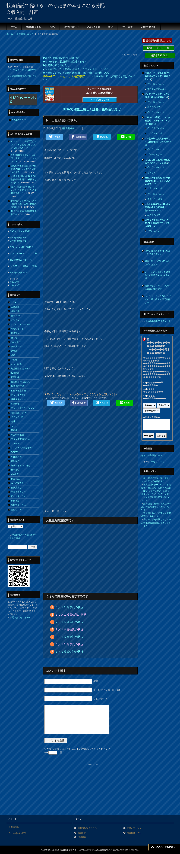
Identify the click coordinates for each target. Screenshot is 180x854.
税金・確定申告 (18, 390)
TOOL (52, 27)
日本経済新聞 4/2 (18, 241)
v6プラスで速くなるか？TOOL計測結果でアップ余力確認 (157, 223)
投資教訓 (15, 373)
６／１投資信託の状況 (69, 644)
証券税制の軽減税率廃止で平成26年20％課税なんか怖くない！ (156, 506)
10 (153, 226)
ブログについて (18, 492)
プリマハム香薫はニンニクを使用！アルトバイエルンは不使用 (157, 120)
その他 (14, 359)
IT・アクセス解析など (21, 448)
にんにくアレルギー (20, 324)
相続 (13, 355)
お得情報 (15, 404)
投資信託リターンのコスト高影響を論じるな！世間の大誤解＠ (23, 203)
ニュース (15, 443)
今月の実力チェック (20, 483)
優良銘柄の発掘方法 (20, 382)
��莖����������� (154, 397)
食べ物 (14, 337)
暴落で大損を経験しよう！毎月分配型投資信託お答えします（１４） (156, 522)
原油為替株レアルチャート (158, 321)
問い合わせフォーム (21, 617)
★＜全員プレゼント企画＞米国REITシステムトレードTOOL (76, 69)
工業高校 (15, 307)
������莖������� (153, 384)
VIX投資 (15, 474)
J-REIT (14, 452)
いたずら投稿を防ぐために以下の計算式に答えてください (77, 748)
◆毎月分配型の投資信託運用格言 (61, 57)
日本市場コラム (18, 496)
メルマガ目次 (93, 27)
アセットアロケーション (22, 408)
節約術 (14, 430)
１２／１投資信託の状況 (70, 614)
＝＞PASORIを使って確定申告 (22, 70)
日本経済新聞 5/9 (18, 237)
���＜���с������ (153, 390)
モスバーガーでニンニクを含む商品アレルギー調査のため (157, 76)
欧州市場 (15, 501)
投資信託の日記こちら (157, 40)
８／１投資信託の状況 (69, 629)
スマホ (14, 351)
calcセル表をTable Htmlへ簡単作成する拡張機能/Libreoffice (157, 207)
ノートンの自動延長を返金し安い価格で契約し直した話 (157, 275)
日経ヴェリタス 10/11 (20, 231)
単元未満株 (16, 456)
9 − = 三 (53, 752)
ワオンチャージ (157, 462)
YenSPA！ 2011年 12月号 (23, 266)
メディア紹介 (17, 417)
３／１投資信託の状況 (69, 636)
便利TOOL (16, 315)
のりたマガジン (71, 27)
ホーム (14, 27)
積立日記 (15, 479)
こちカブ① (15, 282)
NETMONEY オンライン (21, 260)
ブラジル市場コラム (20, 439)
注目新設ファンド (19, 412)
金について (16, 509)
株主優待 (15, 470)
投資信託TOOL (18, 386)
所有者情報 (14, 827)
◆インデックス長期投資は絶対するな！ (65, 61)
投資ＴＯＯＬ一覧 (158, 48)
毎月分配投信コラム (20, 368)
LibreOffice (16, 342)
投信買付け (16, 333)
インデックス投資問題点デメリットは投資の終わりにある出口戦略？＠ (23, 144)
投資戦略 (15, 377)
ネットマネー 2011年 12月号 (23, 253)
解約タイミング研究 (20, 465)
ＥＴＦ (14, 426)
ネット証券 (127, 27)
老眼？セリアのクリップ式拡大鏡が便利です (157, 287)
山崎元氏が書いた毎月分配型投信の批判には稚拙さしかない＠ (23, 179)
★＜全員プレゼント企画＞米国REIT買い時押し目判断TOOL (76, 72)
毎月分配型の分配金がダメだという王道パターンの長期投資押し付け (23, 190)
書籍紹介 (15, 461)
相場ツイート (17, 329)
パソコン (15, 320)
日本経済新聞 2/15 (18, 272)
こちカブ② (15, 285)
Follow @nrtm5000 (17, 833)
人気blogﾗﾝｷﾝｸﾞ (148, 27)
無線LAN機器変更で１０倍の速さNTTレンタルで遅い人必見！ (23, 169)
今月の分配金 (17, 434)
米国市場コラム (18, 505)
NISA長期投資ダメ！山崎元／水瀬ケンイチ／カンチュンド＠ (23, 158)
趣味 (13, 421)
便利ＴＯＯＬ (160, 55)
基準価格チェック (72, 128)
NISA (110, 27)
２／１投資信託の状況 (69, 622)
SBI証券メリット (20, 119)
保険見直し (16, 487)
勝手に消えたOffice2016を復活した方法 (157, 263)
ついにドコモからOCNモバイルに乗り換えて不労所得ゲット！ (158, 299)
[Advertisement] (71, 45)
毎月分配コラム (33, 27)
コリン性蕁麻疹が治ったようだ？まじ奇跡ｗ (157, 252)
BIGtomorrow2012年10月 (21, 247)
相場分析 (15, 311)
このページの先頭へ (165, 847)
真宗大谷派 (16, 346)
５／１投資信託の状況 (69, 607)
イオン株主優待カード (151, 455)
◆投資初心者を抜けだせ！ (57, 65)
